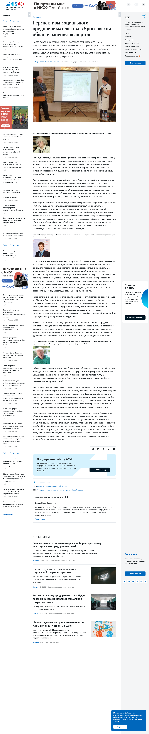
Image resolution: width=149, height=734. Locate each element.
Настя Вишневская (52, 62)
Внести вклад (99, 470)
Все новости (8, 515)
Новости (36, 560)
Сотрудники (129, 40)
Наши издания (130, 53)
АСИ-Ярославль (38, 62)
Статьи (35, 587)
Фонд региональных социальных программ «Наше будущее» (60, 490)
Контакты (128, 37)
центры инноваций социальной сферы (52, 486)
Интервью (37, 17)
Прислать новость (132, 46)
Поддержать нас (131, 56)
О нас (127, 33)
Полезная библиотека (133, 49)
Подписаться (135, 63)
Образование (54, 642)
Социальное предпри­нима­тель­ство (74, 62)
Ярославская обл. (43, 482)
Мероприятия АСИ (132, 43)
